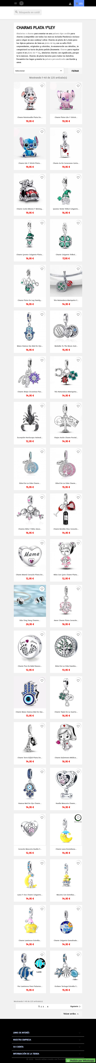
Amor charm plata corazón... (66, 620)
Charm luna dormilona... (66, 849)
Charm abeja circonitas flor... (30, 391)
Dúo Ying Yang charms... (30, 620)
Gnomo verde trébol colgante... (66, 209)
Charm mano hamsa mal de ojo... (30, 712)
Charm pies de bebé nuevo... (30, 666)
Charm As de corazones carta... (66, 163)
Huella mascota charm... (66, 803)
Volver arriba (71, 1014)
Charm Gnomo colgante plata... (29, 254)
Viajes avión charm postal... (66, 437)
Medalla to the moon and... (66, 346)
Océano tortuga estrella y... (66, 986)
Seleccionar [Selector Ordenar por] (39, 70)
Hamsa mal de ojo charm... (30, 803)
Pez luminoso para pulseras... (30, 986)
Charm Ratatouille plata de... (29, 117)
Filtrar (75, 71)
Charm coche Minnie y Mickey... (30, 209)
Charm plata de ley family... (30, 300)
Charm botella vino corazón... (66, 529)
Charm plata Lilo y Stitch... (66, 117)
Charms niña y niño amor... (29, 529)
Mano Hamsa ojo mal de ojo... (30, 346)
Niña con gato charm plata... (66, 574)
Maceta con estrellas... (66, 894)
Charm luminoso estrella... (30, 940)
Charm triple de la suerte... (66, 712)
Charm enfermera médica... (66, 757)
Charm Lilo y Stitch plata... (30, 163)
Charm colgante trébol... (66, 254)
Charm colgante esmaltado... (66, 940)
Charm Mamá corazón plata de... (30, 574)
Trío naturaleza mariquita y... (66, 300)
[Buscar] (28, 12)
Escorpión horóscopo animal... (30, 437)
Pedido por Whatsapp (80, 1060)
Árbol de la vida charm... (30, 483)
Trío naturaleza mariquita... (66, 391)
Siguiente (75, 1006)
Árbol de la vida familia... (66, 666)
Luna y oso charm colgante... (30, 894)
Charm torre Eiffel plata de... (30, 757)
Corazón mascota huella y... (30, 849)
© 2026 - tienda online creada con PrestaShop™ (48, 1059)
